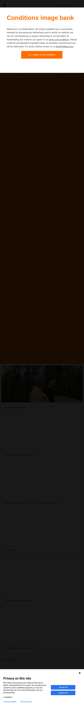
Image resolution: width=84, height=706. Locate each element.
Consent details (9, 702)
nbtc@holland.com (64, 46)
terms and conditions (59, 39)
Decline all (63, 693)
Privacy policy (26, 702)
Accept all (63, 687)
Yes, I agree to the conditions (42, 55)
